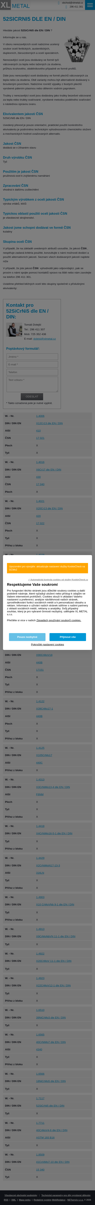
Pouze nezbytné (27, 636)
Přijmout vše (68, 636)
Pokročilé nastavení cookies (47, 644)
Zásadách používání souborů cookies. (58, 620)
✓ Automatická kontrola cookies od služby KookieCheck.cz (58, 579)
